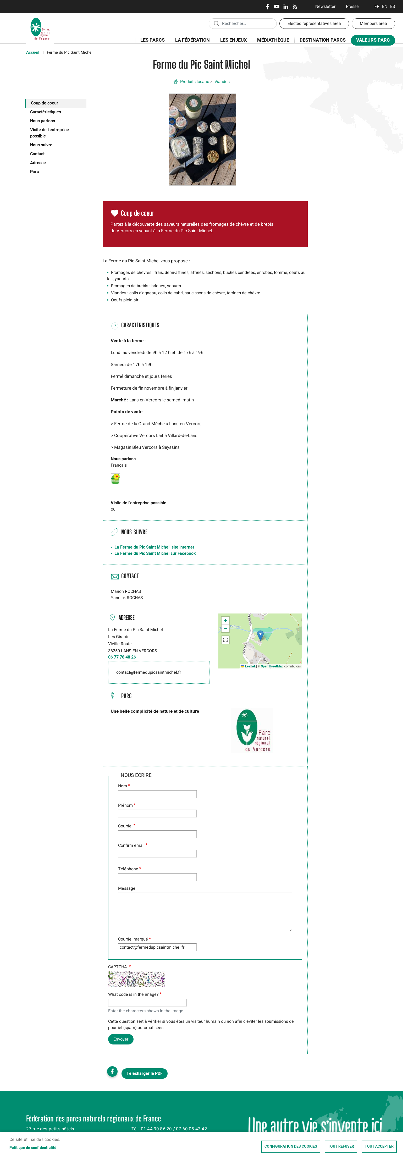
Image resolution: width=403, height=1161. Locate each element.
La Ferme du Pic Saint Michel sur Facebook (155, 553)
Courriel (125, 826)
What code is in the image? (133, 994)
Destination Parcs (323, 40)
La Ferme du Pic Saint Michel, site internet (154, 547)
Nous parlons (42, 121)
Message (126, 888)
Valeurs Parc (371, 41)
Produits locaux (194, 82)
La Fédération (191, 43)
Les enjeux (232, 43)
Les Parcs (151, 43)
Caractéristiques (45, 112)
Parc (34, 172)
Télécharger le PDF (145, 1073)
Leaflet (248, 666)
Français (376, 6)
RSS (295, 6)
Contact (37, 154)
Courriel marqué (133, 939)
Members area (373, 23)
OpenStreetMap (272, 666)
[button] (202, 139)
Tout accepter (379, 1146)
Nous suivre (41, 145)
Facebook (267, 6)
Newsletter (325, 6)
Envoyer (120, 1039)
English (385, 6)
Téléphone (128, 869)
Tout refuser (341, 1146)
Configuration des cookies (290, 1146)
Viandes (222, 82)
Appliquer (216, 23)
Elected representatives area (314, 23)
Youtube (276, 6)
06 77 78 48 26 (122, 657)
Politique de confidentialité (33, 1148)
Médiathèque (273, 40)
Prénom (125, 805)
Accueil (32, 52)
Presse (352, 6)
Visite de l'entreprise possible (49, 133)
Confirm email (131, 845)
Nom (122, 786)
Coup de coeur (44, 103)
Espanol (392, 6)
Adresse (38, 163)
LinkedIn (285, 6)
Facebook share (112, 1071)
